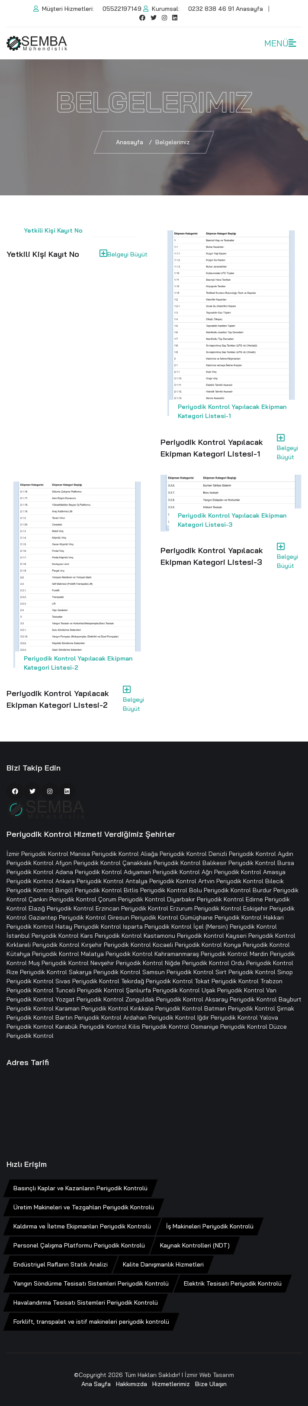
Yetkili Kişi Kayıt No (53, 230)
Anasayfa (249, 9)
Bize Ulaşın (211, 1384)
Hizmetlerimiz (171, 1384)
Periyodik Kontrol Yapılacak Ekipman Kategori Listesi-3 (211, 556)
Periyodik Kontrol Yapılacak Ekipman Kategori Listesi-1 (211, 448)
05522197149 (122, 9)
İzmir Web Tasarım (209, 1375)
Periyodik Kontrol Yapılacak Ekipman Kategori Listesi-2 (57, 699)
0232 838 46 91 (211, 9)
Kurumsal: (161, 9)
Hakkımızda (131, 1384)
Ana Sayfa (96, 1384)
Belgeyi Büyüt (123, 253)
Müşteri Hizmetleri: (63, 9)
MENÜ (280, 43)
